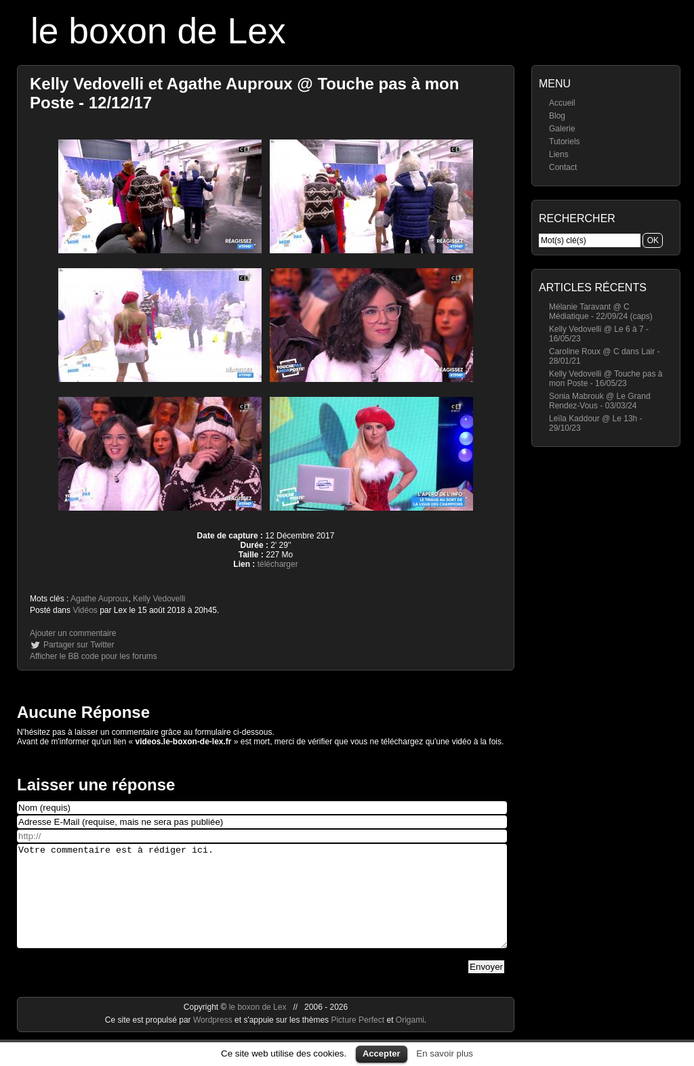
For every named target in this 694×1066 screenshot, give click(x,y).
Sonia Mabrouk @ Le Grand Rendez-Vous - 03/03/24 (600, 400)
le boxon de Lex (158, 31)
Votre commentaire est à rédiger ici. (262, 906)
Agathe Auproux (99, 598)
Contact (563, 167)
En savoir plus (444, 1053)
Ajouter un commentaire (73, 633)
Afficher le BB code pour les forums (93, 656)
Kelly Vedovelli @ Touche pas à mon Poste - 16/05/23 (605, 378)
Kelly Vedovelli (159, 598)
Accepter (382, 1053)
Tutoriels (564, 141)
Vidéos (85, 610)
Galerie (562, 128)
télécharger (278, 564)
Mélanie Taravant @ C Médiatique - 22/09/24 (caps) (601, 311)
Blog (557, 116)
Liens (559, 154)
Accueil (562, 103)
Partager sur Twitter (78, 644)
